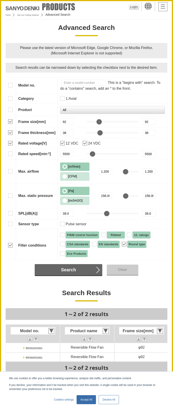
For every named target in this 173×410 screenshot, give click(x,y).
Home (10, 14)
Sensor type (28, 224)
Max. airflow (28, 171)
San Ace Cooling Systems (38, 14)
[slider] (99, 122)
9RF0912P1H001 (34, 347)
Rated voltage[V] (32, 143)
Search (68, 269)
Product (25, 110)
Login (133, 7)
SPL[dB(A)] (27, 213)
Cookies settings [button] (64, 399)
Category (26, 98)
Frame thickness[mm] (36, 133)
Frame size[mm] (32, 122)
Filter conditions (32, 245)
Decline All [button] (108, 399)
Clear (122, 270)
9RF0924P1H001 (34, 357)
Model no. (26, 85)
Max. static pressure (35, 196)
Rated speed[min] (34, 154)
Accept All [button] (86, 399)
